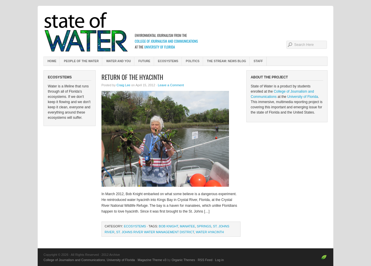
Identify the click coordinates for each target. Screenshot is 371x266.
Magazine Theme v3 (152, 260)
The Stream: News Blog (226, 61)
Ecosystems (168, 61)
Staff (258, 61)
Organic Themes (183, 260)
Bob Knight (168, 226)
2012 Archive (185, 32)
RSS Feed (205, 260)
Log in (219, 260)
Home (52, 61)
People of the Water (81, 61)
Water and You (118, 61)
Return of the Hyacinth (132, 77)
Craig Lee (123, 85)
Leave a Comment (171, 85)
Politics (192, 61)
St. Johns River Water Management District (155, 232)
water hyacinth (210, 232)
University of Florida (159, 46)
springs (204, 226)
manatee (187, 226)
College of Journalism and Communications (166, 41)
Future (144, 61)
